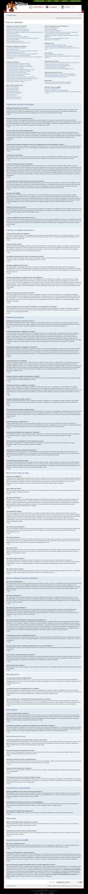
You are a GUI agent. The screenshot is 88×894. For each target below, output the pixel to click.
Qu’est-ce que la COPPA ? (12, 39)
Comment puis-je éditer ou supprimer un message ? (18, 65)
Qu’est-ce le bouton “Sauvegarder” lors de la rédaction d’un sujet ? (22, 78)
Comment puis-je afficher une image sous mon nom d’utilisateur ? (22, 53)
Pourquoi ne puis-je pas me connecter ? (15, 27)
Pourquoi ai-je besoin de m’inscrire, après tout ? (17, 29)
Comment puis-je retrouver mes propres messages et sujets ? (59, 68)
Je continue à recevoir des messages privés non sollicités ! (59, 46)
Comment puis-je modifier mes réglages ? (16, 47)
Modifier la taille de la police (80, 15)
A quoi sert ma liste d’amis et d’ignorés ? (54, 54)
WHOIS (54, 868)
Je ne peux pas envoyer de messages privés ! (55, 44)
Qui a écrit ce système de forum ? (53, 88)
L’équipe (49, 885)
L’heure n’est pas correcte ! (12, 49)
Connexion (78, 18)
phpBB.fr (42, 893)
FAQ (58, 18)
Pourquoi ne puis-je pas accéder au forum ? (16, 72)
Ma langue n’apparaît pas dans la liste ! (15, 52)
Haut (9, 114)
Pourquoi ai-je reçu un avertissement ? (15, 75)
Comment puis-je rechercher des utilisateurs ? (55, 67)
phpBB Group (58, 845)
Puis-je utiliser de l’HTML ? (12, 88)
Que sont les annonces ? (12, 94)
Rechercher (64, 18)
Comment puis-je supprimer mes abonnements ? (56, 76)
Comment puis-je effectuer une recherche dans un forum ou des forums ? (62, 62)
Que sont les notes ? (11, 95)
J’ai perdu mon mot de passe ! (13, 35)
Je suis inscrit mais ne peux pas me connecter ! (17, 36)
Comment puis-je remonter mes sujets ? (15, 81)
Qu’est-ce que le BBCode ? (12, 86)
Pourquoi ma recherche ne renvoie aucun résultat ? (57, 64)
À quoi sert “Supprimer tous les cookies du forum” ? (18, 42)
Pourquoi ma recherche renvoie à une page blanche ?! (57, 65)
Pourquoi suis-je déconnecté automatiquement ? (17, 30)
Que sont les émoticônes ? (12, 89)
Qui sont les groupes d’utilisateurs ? (53, 30)
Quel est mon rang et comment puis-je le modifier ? (18, 55)
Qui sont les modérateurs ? (51, 29)
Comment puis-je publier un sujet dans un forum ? (18, 63)
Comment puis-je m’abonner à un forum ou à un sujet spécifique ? (60, 75)
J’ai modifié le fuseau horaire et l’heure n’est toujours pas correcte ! (22, 50)
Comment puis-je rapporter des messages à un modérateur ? (20, 77)
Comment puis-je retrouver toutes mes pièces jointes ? (58, 83)
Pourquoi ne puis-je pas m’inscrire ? (14, 41)
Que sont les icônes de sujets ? (13, 98)
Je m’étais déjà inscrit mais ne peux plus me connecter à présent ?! (22, 38)
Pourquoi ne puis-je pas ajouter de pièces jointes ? (18, 74)
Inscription (71, 18)
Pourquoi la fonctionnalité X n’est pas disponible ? (56, 90)
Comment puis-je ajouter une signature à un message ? (19, 66)
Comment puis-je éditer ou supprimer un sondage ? (18, 71)
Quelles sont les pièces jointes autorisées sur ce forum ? (58, 82)
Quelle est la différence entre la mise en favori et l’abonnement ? (60, 73)
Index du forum (12, 15)
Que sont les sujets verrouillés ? (14, 97)
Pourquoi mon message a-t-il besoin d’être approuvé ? (19, 80)
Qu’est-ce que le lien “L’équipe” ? (52, 39)
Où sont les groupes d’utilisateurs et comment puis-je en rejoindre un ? (61, 32)
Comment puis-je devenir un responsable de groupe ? (57, 33)
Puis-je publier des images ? (13, 91)
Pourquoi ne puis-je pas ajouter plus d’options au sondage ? (20, 69)
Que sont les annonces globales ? (14, 92)
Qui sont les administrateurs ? (52, 27)
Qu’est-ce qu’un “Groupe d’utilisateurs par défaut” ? (57, 38)
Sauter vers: (52, 882)
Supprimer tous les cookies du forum (61, 885)
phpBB (37, 890)
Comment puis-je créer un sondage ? (15, 68)
